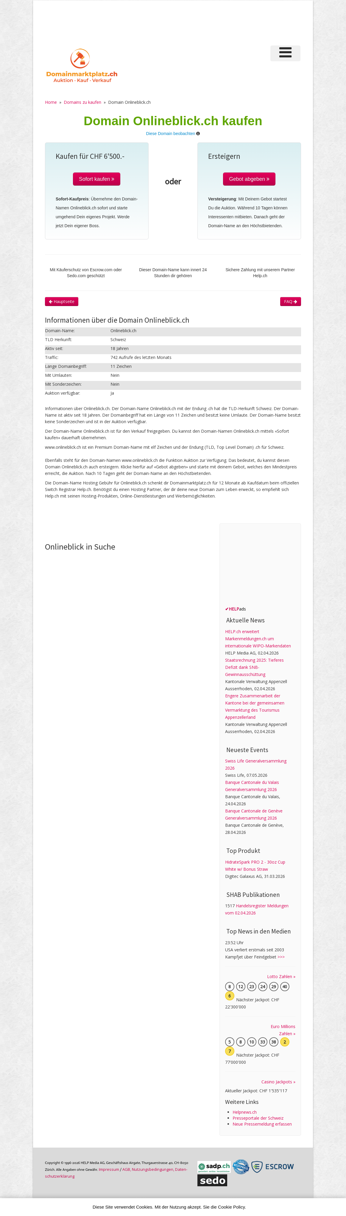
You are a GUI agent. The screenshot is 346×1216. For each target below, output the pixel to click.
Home (51, 102)
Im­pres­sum (109, 1169)
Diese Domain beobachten (170, 133)
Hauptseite (61, 301)
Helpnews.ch (245, 1112)
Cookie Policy (231, 1206)
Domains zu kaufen (82, 102)
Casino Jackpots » (278, 1082)
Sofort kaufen (96, 179)
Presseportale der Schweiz (258, 1118)
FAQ (290, 301)
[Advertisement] (198, 22)
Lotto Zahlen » (281, 976)
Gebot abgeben (249, 179)
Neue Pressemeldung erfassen (262, 1124)
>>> (281, 957)
